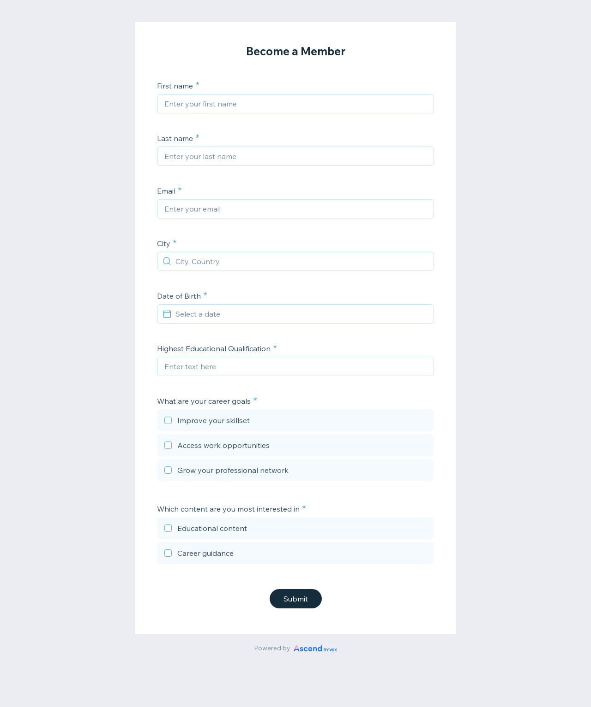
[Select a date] (301, 314)
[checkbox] (295, 421)
